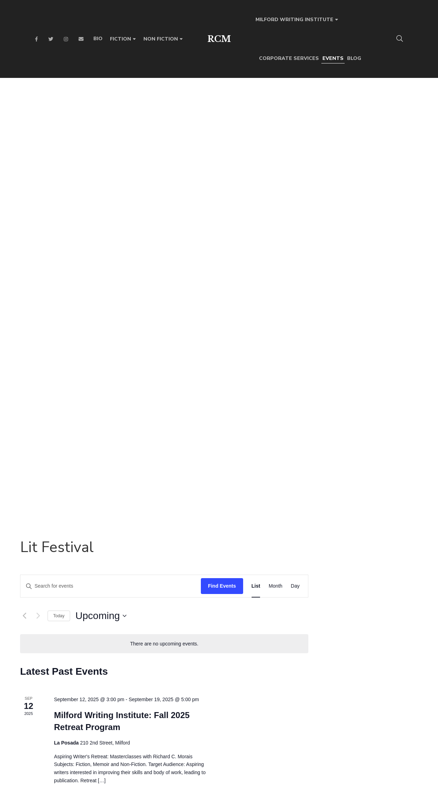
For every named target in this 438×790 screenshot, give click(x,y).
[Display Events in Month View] (385, 125)
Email (81, 39)
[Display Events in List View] (365, 125)
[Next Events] (147, 155)
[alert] (274, 182)
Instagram (66, 39)
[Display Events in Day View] (404, 125)
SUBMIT (324, 679)
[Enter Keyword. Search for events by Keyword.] (220, 125)
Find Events (331, 125)
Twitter (50, 39)
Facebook (36, 39)
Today (168, 154)
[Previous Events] (134, 155)
